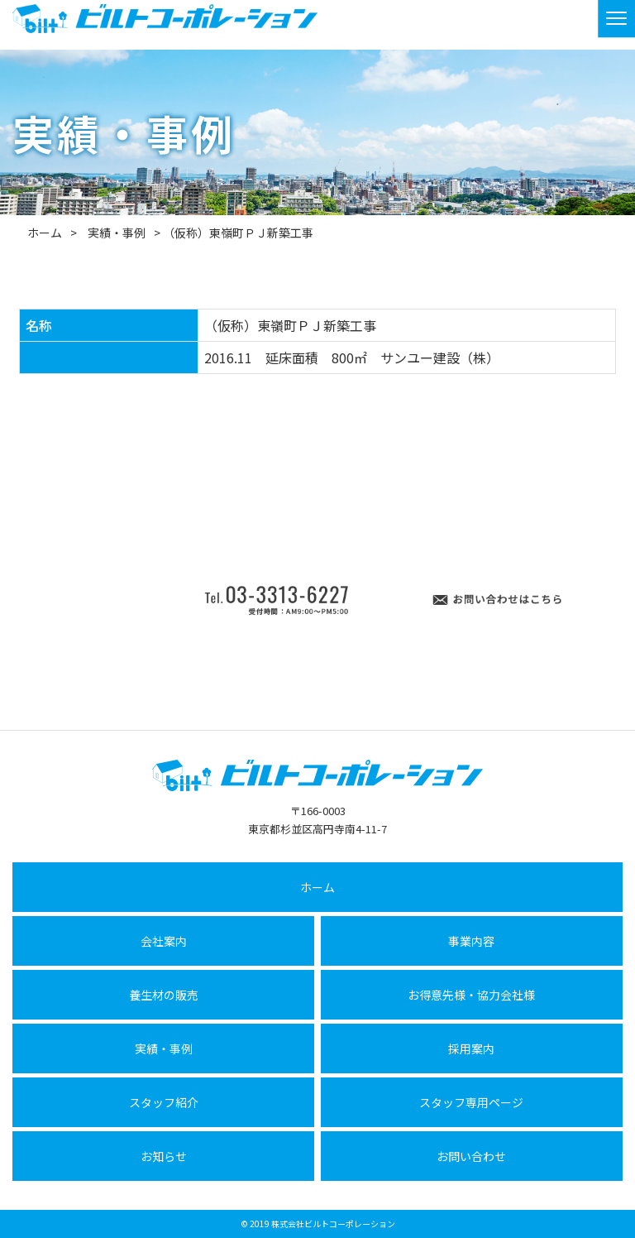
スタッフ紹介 (163, 1102)
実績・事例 (117, 232)
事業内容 (471, 941)
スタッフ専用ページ (471, 1102)
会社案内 (164, 941)
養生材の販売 (163, 994)
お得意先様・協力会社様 (471, 994)
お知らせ (164, 1156)
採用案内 (471, 1048)
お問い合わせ (471, 1156)
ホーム (44, 232)
